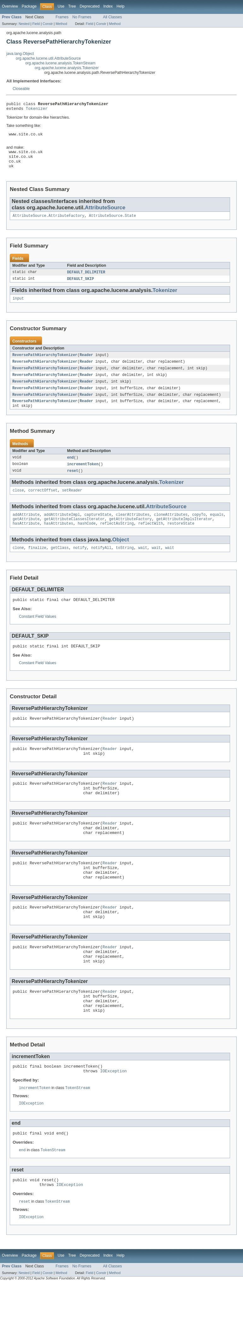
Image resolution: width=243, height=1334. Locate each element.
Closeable (21, 88)
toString (125, 565)
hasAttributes (58, 540)
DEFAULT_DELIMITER (86, 281)
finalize (37, 565)
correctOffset (42, 505)
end (70, 471)
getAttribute (26, 535)
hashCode (87, 540)
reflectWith (150, 540)
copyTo (199, 530)
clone (18, 565)
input (18, 308)
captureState (97, 530)
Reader (86, 365)
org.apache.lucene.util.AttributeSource (48, 58)
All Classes (112, 17)
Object (120, 557)
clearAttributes (133, 530)
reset (73, 485)
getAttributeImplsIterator (184, 535)
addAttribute (26, 530)
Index (108, 6)
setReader (72, 505)
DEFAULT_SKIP (80, 288)
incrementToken (83, 478)
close (18, 505)
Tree (72, 6)
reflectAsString (117, 540)
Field (36, 24)
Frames (62, 17)
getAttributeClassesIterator (74, 535)
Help (120, 6)
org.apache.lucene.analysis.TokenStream (60, 63)
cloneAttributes (171, 530)
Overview (10, 6)
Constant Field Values (37, 635)
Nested (24, 24)
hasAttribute (26, 540)
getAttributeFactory (130, 535)
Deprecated (90, 6)
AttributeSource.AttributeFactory (48, 224)
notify (80, 565)
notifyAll (101, 565)
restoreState (180, 540)
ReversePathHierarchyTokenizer (44, 365)
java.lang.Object (20, 53)
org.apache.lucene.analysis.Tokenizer (67, 68)
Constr (48, 24)
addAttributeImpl (62, 530)
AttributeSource (105, 216)
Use (60, 6)
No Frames (81, 17)
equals (216, 530)
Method (61, 24)
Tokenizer (37, 110)
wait (142, 565)
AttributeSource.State (112, 224)
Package (29, 6)
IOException (113, 1116)
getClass (60, 565)
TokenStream (77, 1133)
